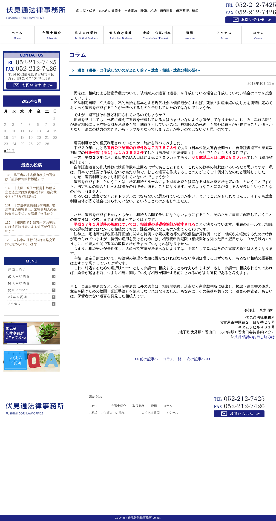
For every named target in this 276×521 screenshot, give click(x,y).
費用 (190, 35)
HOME (93, 406)
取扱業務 (138, 406)
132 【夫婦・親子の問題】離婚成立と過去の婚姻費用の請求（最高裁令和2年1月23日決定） (31, 192)
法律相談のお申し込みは (254, 337)
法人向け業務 (86, 35)
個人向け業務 (121, 35)
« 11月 (9, 151)
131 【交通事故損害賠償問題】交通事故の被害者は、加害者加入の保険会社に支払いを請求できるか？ (31, 209)
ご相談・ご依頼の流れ (155, 35)
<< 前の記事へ (146, 359)
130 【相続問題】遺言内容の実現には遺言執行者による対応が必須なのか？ (31, 227)
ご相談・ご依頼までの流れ (106, 412)
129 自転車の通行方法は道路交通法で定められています (30, 242)
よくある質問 (151, 412)
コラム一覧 (172, 359)
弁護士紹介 (52, 35)
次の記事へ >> (198, 359)
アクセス (224, 35)
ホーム (17, 35)
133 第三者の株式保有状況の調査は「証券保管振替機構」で (30, 177)
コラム (259, 35)
